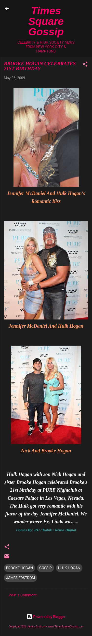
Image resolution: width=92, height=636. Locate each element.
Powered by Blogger (46, 617)
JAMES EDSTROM (20, 578)
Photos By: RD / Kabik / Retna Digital (46, 530)
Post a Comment (23, 595)
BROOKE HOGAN (19, 568)
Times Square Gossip (46, 21)
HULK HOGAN (69, 568)
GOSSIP (45, 568)
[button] (85, 65)
